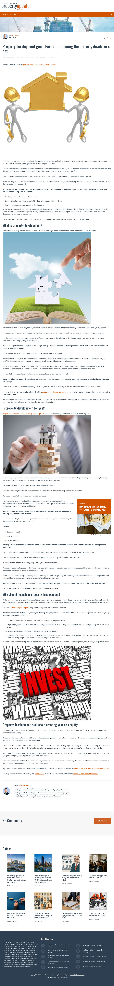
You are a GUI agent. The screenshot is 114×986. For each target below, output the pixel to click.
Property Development (8, 57)
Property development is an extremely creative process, (24, 413)
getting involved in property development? (39, 64)
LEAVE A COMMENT (103, 821)
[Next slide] (100, 536)
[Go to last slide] (87, 536)
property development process (54, 392)
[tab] (91, 534)
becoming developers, (20, 607)
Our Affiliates (47, 939)
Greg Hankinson (15, 36)
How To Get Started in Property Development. (92, 768)
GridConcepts (63, 978)
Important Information (77, 975)
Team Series (39, 773)
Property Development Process (85, 773)
